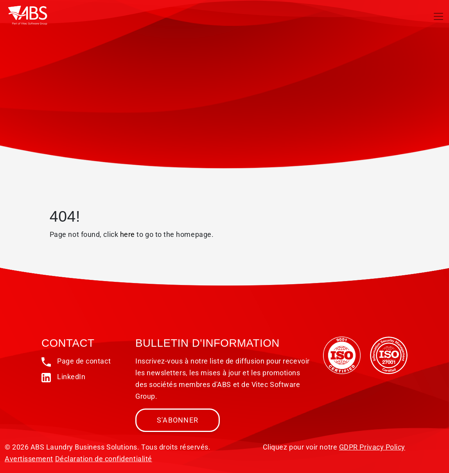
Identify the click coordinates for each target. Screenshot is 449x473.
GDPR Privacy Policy (372, 447)
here (127, 234)
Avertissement (29, 459)
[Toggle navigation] (438, 16)
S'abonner (177, 420)
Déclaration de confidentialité (103, 459)
